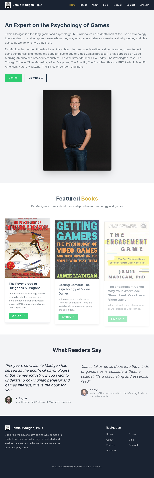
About (95, 5)
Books (83, 5)
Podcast (117, 5)
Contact (131, 5)
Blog (105, 5)
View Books (36, 77)
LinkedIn (144, 5)
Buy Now (18, 316)
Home (72, 5)
